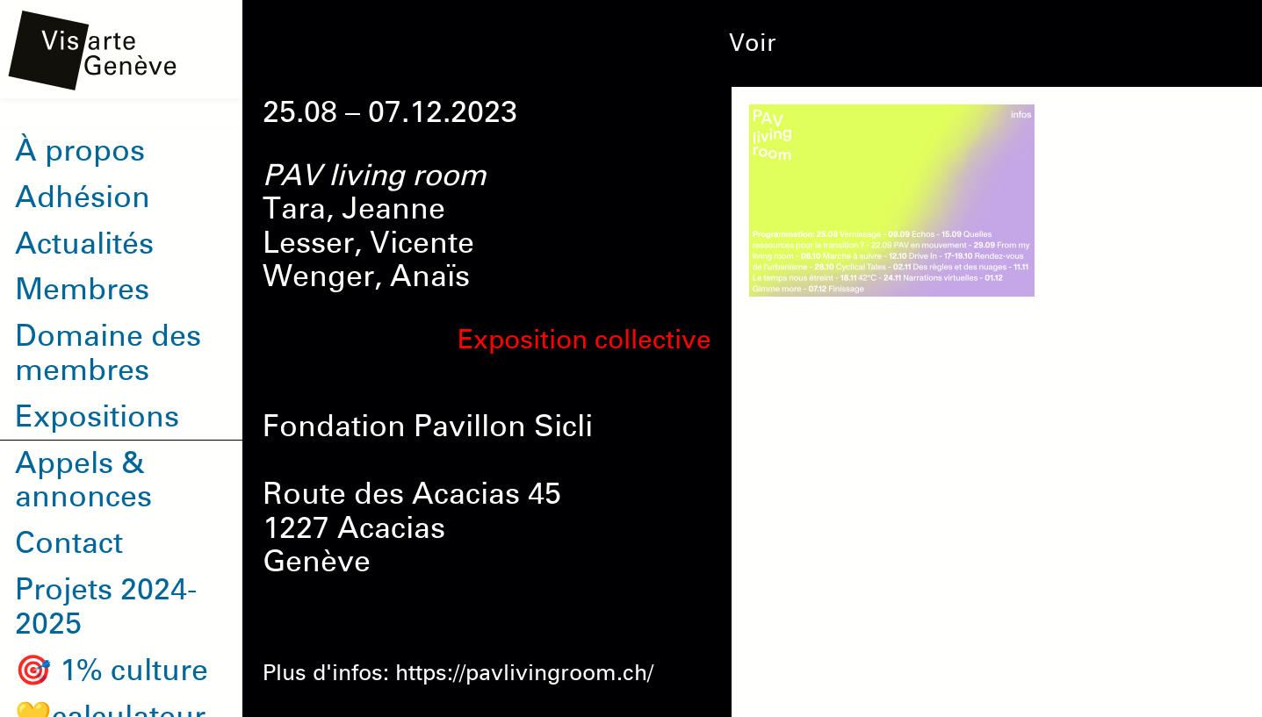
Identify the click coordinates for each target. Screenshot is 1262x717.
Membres (82, 289)
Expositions (97, 416)
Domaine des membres (108, 353)
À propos (80, 150)
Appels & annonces (83, 480)
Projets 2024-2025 (106, 607)
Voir (752, 43)
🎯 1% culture (111, 670)
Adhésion (82, 197)
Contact (69, 543)
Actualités (84, 244)
